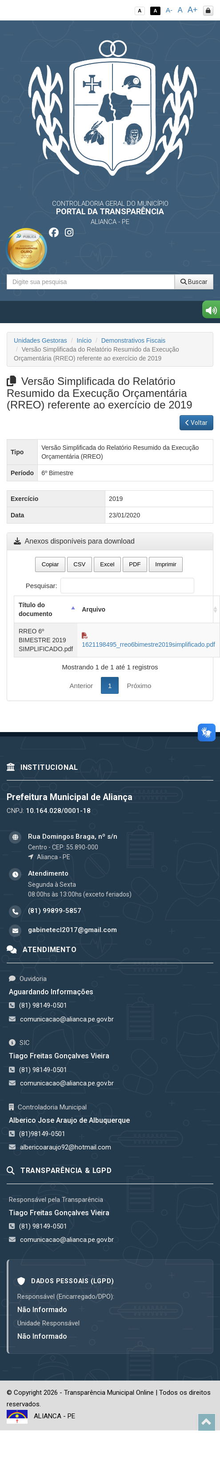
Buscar (194, 281)
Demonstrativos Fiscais (133, 340)
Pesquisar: (110, 585)
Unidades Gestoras (40, 340)
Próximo (139, 685)
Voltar (196, 422)
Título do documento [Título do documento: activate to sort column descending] (35, 609)
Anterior (81, 685)
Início (84, 340)
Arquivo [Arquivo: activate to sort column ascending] (93, 609)
